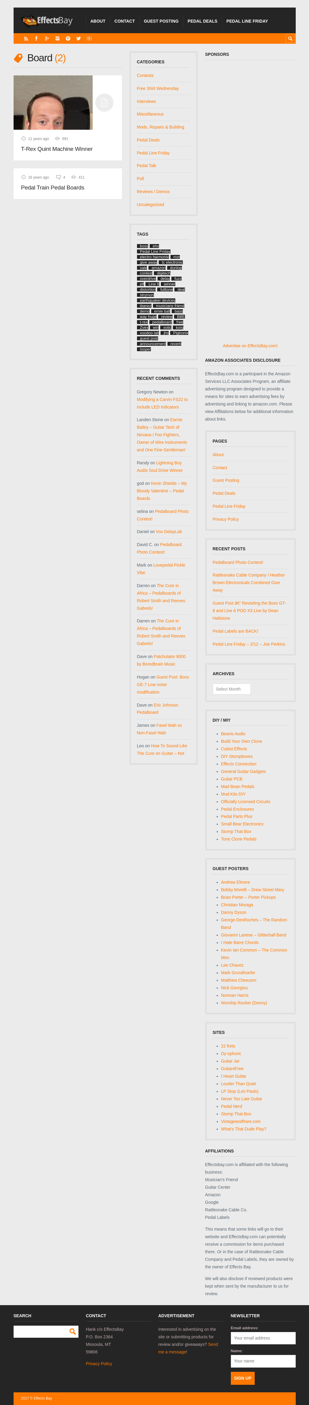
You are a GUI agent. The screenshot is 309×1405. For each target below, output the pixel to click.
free (180, 322)
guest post (149, 338)
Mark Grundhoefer (238, 972)
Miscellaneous (150, 114)
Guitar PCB (232, 779)
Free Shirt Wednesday (158, 88)
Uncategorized (150, 204)
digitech (163, 273)
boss (144, 246)
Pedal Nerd (231, 1106)
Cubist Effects (234, 748)
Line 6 (153, 284)
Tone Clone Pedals (239, 839)
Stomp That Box (236, 831)
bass (179, 311)
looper (145, 349)
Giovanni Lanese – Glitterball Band (253, 935)
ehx (156, 246)
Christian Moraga (237, 904)
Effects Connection (238, 763)
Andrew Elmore (235, 882)
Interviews (146, 101)
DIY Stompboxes (237, 756)
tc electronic (172, 262)
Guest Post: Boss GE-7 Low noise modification (163, 685)
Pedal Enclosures (237, 809)
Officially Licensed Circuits (245, 801)
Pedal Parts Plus (237, 816)
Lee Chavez (232, 965)
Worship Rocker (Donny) (244, 1002)
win (156, 327)
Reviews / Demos (153, 191)
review (167, 317)
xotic (167, 327)
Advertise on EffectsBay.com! (250, 345)
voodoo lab (149, 333)
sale (143, 268)
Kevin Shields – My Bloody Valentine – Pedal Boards (162, 491)
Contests (145, 75)
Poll (140, 178)
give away (149, 262)
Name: (237, 1351)
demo (145, 311)
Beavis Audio (233, 733)
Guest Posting (161, 21)
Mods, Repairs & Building (160, 127)
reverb (176, 344)
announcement (153, 344)
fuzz (178, 279)
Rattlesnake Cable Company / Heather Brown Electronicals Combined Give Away (249, 583)
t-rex (144, 322)
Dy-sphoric (231, 1053)
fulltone (166, 289)
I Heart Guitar (234, 1076)
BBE (181, 317)
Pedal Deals (203, 21)
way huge (148, 317)
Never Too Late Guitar (242, 1098)
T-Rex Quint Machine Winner (57, 149)
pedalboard (162, 322)
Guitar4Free (232, 1068)
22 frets (228, 1046)
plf (142, 284)
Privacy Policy (226, 519)
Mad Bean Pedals (238, 786)
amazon (158, 268)
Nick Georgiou (234, 987)
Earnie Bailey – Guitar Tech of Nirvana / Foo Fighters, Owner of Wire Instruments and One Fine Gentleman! (162, 434)
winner (169, 284)
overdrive (148, 279)
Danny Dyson (234, 912)
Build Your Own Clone (241, 741)
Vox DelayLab (169, 531)
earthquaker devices (157, 300)
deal (181, 289)
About (98, 21)
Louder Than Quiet (238, 1083)
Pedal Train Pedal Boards (52, 187)
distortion (148, 289)
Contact (124, 21)
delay (165, 279)
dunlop (176, 268)
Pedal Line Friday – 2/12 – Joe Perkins (249, 644)
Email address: (245, 1328)
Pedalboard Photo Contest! (238, 562)
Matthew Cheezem (238, 980)
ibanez (145, 306)
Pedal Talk (146, 165)
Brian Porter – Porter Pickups (248, 897)
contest (146, 273)
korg (179, 327)
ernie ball (162, 311)
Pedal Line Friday (247, 21)
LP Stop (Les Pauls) (240, 1091)
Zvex (144, 327)
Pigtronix (181, 333)
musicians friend (170, 306)
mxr (177, 257)
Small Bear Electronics (242, 824)
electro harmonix (154, 257)
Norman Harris (235, 995)
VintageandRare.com (241, 1121)
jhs (166, 333)
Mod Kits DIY (233, 794)
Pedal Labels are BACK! (235, 631)
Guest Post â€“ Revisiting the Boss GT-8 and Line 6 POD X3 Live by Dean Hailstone (249, 611)
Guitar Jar (230, 1061)
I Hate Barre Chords (240, 942)
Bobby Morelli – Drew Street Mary (252, 889)
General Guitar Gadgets (243, 771)
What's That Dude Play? (243, 1129)
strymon (147, 295)
